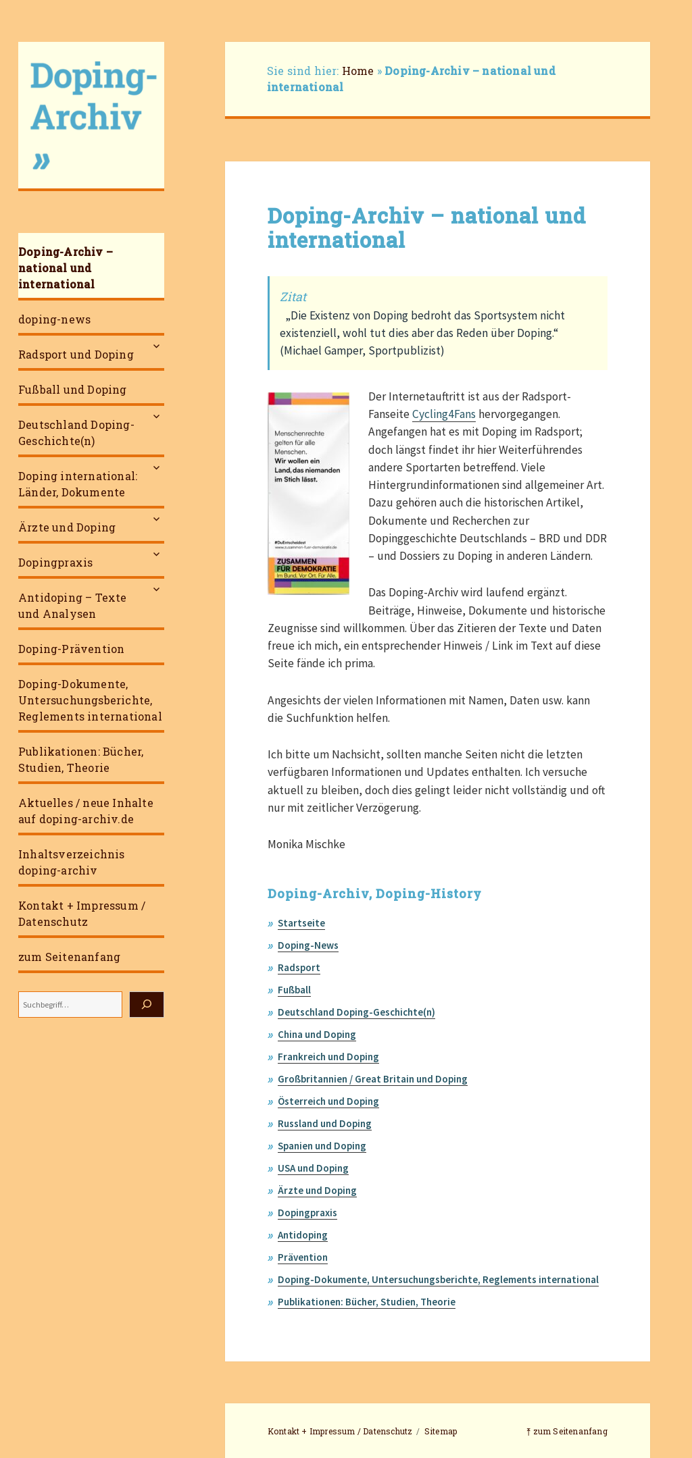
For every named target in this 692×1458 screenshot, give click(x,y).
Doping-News (308, 945)
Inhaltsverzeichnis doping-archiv (71, 862)
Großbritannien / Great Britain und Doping (373, 1078)
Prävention (303, 1257)
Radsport (299, 967)
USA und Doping (313, 1168)
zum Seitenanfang (69, 956)
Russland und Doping (325, 1123)
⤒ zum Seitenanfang (567, 1431)
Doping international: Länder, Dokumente (77, 484)
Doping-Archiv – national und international (65, 267)
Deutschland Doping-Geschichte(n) (76, 432)
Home (358, 70)
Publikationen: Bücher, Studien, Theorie (80, 759)
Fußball (294, 989)
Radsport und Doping (76, 354)
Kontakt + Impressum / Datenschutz (81, 913)
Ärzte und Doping (67, 527)
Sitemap (440, 1431)
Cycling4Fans (444, 414)
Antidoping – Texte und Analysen (72, 605)
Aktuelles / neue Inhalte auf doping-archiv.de (85, 811)
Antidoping (303, 1234)
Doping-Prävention (71, 649)
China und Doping (317, 1034)
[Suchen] (146, 1004)
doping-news (54, 319)
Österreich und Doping (328, 1101)
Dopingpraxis (55, 562)
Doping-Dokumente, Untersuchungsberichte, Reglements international (90, 700)
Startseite (301, 922)
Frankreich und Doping (328, 1056)
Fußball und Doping (72, 389)
